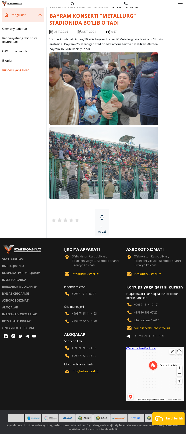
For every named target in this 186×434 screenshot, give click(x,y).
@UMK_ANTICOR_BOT (149, 336)
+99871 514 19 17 (145, 305)
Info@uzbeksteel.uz (85, 274)
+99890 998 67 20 (145, 312)
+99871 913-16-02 (84, 294)
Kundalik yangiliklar (15, 70)
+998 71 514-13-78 (84, 321)
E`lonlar (7, 61)
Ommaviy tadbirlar (14, 29)
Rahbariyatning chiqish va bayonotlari (19, 40)
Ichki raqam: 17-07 (146, 320)
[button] (168, 418)
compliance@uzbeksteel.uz (152, 328)
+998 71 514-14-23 (84, 314)
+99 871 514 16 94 (84, 356)
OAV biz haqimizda (14, 51)
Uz (126, 3)
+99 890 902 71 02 (84, 348)
